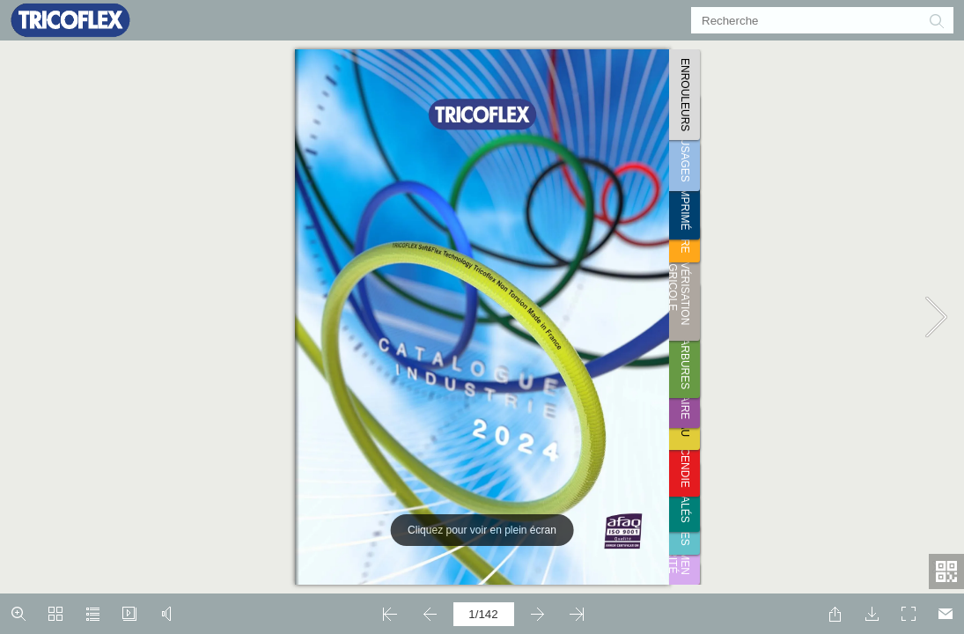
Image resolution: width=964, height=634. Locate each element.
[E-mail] (945, 613)
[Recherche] (811, 20)
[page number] (483, 614)
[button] (936, 20)
